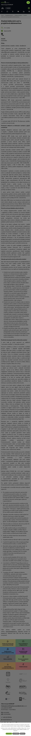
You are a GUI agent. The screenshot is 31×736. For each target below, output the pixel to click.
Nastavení (23, 733)
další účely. (28, 726)
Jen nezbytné (16, 733)
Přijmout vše (8, 733)
